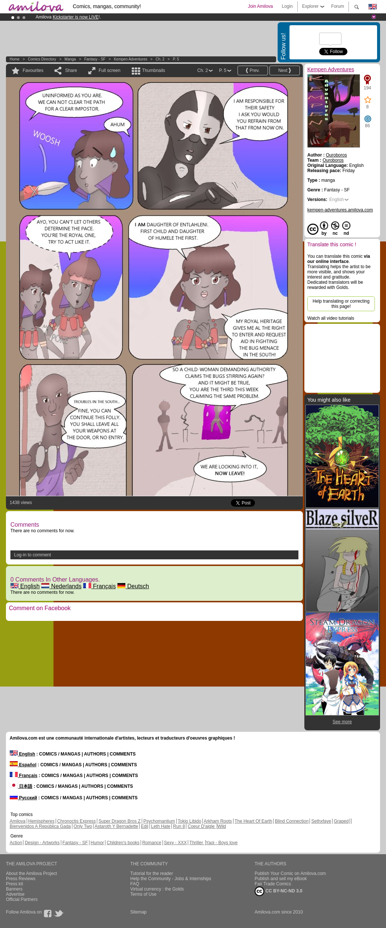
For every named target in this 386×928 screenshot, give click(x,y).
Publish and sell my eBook (281, 878)
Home (15, 59)
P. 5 (176, 59)
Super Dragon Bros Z (119, 821)
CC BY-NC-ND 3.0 (278, 891)
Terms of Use (143, 894)
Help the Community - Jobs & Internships (170, 878)
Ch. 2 (160, 59)
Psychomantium (159, 821)
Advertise (15, 894)
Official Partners (21, 899)
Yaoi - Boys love (222, 842)
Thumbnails (153, 70)
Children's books (123, 842)
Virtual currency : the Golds (157, 889)
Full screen (110, 70)
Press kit (14, 883)
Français (99, 586)
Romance (151, 842)
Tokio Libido (189, 821)
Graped (341, 821)
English (25, 586)
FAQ (134, 883)
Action (16, 842)
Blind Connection (292, 821)
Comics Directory (42, 59)
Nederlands (61, 586)
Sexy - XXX (175, 842)
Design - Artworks (42, 842)
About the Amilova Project (31, 873)
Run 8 (179, 826)
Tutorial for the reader (151, 873)
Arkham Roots (218, 821)
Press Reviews (20, 878)
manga (70, 59)
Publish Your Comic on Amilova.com (290, 873)
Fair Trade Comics (273, 883)
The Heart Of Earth (253, 821)
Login (287, 6)
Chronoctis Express (76, 821)
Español (23, 764)
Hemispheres (41, 821)
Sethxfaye (321, 821)
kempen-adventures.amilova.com (340, 210)
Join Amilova (260, 6)
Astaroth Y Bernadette (116, 826)
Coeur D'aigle (202, 826)
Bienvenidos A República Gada (40, 826)
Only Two (82, 826)
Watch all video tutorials (330, 318)
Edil (144, 826)
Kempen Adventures (130, 59)
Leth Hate (160, 826)
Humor (97, 842)
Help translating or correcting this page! (341, 304)
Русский (23, 797)
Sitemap (138, 912)
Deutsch (133, 586)
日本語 (21, 786)
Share (71, 70)
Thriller (196, 842)
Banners (14, 889)
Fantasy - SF (94, 59)
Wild (221, 826)
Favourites (33, 70)
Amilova (18, 821)
